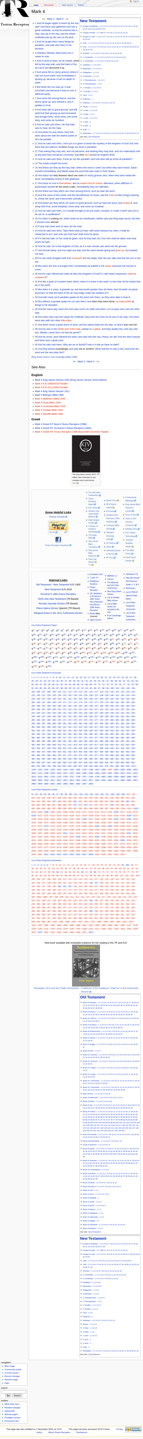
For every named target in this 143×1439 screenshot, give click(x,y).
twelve (64, 135)
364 (133, 734)
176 (91, 702)
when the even (66, 309)
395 (85, 741)
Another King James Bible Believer (93, 514)
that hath (50, 238)
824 (64, 766)
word (64, 163)
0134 (116, 815)
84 (94, 648)
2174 (40, 773)
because (116, 266)
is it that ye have (100, 344)
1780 (91, 769)
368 (48, 738)
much (46, 75)
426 (38, 748)
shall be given (70, 238)
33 (36, 297)
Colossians (87, 76)
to (137, 211)
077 (106, 805)
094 (91, 808)
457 (96, 752)
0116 (116, 812)
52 (119, 639)
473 (75, 755)
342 (122, 730)
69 (113, 643)
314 (80, 727)
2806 (129, 777)
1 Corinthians (88, 57)
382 (122, 738)
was (47, 37)
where (73, 72)
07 (57, 794)
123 (35, 661)
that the (121, 258)
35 (36, 309)
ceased (136, 337)
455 (85, 752)
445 (33, 752)
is (56, 246)
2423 (59, 773)
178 (101, 702)
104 (111, 652)
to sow (45, 56)
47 (89, 639)
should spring (103, 250)
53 (125, 639)
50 (107, 639)
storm (66, 324)
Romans (86, 53)
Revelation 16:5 (96, 574)
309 (54, 727)
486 (38, 759)
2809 (40, 780)
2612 (122, 773)
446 (38, 752)
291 (64, 723)
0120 (33, 815)
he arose (47, 337)
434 (80, 748)
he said (45, 124)
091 (75, 808)
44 (70, 639)
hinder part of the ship (69, 329)
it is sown (91, 281)
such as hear (98, 191)
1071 (133, 766)
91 (137, 648)
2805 (122, 777)
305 (33, 727)
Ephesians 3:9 (132, 574)
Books (92, 614)
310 (59, 727)
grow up (120, 250)
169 (54, 702)
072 (80, 805)
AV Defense (111, 543)
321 (117, 727)
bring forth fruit (42, 206)
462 (122, 752)
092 (80, 808)
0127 (78, 815)
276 (91, 720)
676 (38, 766)
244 (133, 713)
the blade (92, 258)
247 (43, 716)
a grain (50, 281)
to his (44, 305)
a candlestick (52, 214)
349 (54, 734)
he (61, 30)
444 (133, 748)
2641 (46, 777)
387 (43, 741)
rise (64, 250)
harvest (130, 266)
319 (106, 727)
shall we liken (71, 274)
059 (117, 801)
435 (85, 748)
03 (41, 794)
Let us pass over (115, 309)
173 (75, 702)
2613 (129, 773)
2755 (59, 777)
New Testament (93, 21)
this (78, 159)
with (54, 135)
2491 (110, 773)
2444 (78, 773)
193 (75, 706)
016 (102, 794)
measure (104, 230)
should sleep (49, 250)
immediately (67, 75)
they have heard (120, 167)
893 (122, 766)
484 (133, 755)
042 (133, 798)
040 (122, 798)
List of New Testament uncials (44, 789)
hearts (111, 171)
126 (56, 661)
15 (127, 26)
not (41, 75)
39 (36, 337)
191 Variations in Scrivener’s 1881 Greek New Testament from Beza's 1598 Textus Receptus (96, 601)
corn (132, 258)
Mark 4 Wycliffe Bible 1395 (49, 414)
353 (75, 734)
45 (76, 639)
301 (117, 723)
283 (127, 720)
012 (81, 794)
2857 (135, 780)
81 (76, 648)
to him (59, 238)
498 (101, 759)
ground (64, 109)
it (65, 102)
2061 (135, 769)
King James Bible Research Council (132, 507)
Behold (51, 53)
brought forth (46, 116)
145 (33, 699)
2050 (110, 769)
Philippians (87, 72)
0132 (110, 815)
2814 (71, 780)
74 (34, 648)
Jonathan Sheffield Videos (129, 543)
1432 (71, 769)
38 (36, 329)
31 (36, 281)
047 (54, 801)
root (72, 90)
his (70, 45)
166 (38, 702)
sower (46, 163)
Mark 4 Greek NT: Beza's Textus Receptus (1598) (61, 424)
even (129, 238)
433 (75, 748)
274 (80, 720)
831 (101, 766)
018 (112, 794)
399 (106, 741)
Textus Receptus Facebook (57, 545)
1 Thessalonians (89, 80)
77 (52, 648)
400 (112, 741)
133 (106, 661)
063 (33, 805)
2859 (40, 784)
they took (90, 317)
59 (52, 643)
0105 (46, 812)
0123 (52, 815)
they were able (112, 297)
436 (91, 748)
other (44, 109)
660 (127, 762)
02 (37, 794)
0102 (136, 808)
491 (64, 759)
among (55, 98)
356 (91, 734)
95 (52, 652)
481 (117, 755)
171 (64, 702)
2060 (129, 769)
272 (70, 720)
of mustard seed (63, 281)
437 (96, 748)
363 (127, 734)
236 (91, 713)
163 (127, 699)
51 (113, 639)
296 (91, 723)
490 (59, 759)
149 (54, 699)
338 (101, 730)
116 (92, 657)
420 (112, 745)
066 (48, 805)
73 (137, 643)
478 (101, 755)
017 (107, 794)
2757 (71, 777)
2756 (65, 777)
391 (64, 741)
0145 (78, 819)
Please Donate (57, 516)
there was (44, 340)
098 (112, 808)
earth (52, 75)
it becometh (66, 198)
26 (99, 29)
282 (122, 720)
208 (48, 709)
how (98, 159)
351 (64, 734)
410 (59, 745)
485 (33, 759)
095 (96, 808)
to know (88, 143)
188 (48, 706)
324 (133, 727)
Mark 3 (50, 19)
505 (33, 762)
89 (125, 648)
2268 (46, 773)
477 (96, 755)
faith (115, 344)
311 (64, 727)
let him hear (55, 128)
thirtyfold (62, 206)
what (77, 230)
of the (74, 64)
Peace (105, 337)
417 (96, 745)
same (50, 309)
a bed (123, 211)
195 (85, 706)
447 (43, 752)
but (131, 143)
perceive (79, 151)
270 (59, 720)
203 (127, 706)
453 (75, 752)
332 (70, 730)
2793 (97, 777)
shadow (100, 293)
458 (101, 752)
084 (38, 808)
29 (36, 266)
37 (36, 324)
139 (42, 666)
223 (127, 709)
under (97, 211)
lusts (111, 195)
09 (66, 794)
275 (85, 720)
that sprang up (52, 113)
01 (32, 794)
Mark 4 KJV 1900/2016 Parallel (51, 383)
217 (96, 709)
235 (85, 713)
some (44, 72)
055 (96, 801)
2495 (116, 773)
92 (34, 652)
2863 (65, 784)
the (72, 23)
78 (58, 648)
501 (117, 759)
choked (60, 102)
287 (43, 723)
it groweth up (66, 289)
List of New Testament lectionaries (130, 616)
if (83, 246)
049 (64, 801)
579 (70, 762)
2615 (33, 777)
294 (80, 723)
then (100, 258)
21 (86, 29)
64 (83, 643)
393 (75, 741)
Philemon (86, 99)
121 (127, 657)
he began (47, 23)
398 (101, 741)
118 (106, 657)
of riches (94, 195)
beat (97, 324)
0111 (84, 812)
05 (49, 794)
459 (106, 752)
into (112, 246)
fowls (67, 64)
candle (71, 211)
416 (91, 745)
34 (36, 301)
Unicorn (110, 579)
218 (101, 709)
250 (59, 716)
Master (43, 332)
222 (122, 709)
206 (38, 709)
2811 (52, 780)
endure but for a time (91, 183)
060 (122, 801)
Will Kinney (130, 588)
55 (137, 639)
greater (94, 289)
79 (64, 648)
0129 (91, 815)
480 (112, 755)
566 (64, 762)
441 (117, 748)
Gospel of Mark (89, 33)
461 (117, 752)
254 (80, 716)
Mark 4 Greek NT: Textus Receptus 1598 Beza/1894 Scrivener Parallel (72, 432)
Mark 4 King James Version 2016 (52, 380)
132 (99, 661)
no (64, 79)
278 (101, 720)
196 (91, 706)
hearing (94, 151)
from (103, 238)
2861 (52, 784)
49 (101, 639)
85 (101, 648)
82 (83, 648)
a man (88, 246)
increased (70, 113)
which (67, 218)
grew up (46, 102)
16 (129, 26)
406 (38, 745)
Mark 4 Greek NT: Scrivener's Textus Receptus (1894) (63, 428)
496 (91, 759)
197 (96, 706)
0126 (71, 815)
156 (91, 699)
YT (89, 565)
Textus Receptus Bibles (92, 501)
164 (133, 699)
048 (59, 801)
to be (86, 211)
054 (91, 801)
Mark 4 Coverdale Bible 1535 (50, 406)
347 (43, 734)
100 (83, 652)
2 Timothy (87, 91)
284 (133, 720)
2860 (46, 784)
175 (85, 702)
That (40, 151)
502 (122, 759)
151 (64, 699)
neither (99, 218)
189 (54, 706)
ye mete (114, 230)
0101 (129, 808)
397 (96, 741)
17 (132, 26)
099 (117, 808)
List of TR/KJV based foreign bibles (132, 595)
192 (70, 706)
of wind (74, 324)
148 (48, 699)
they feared (49, 349)
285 (33, 723)
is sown (97, 167)
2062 (33, 773)
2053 (116, 769)
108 (35, 657)
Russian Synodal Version (52, 603)
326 (38, 730)
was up (59, 87)
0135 (122, 815)
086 (48, 808)
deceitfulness (83, 195)
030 (70, 798)
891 (112, 766)
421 (117, 745)
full (127, 258)
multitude (45, 30)
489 (54, 759)
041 (127, 798)
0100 (123, 808)
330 (59, 730)
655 (101, 762)
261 (117, 716)
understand (129, 151)
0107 (59, 812)
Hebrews (86, 103)
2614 (135, 773)
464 (133, 752)
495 (85, 759)
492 (70, 759)
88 (119, 648)
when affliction (122, 183)
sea (57, 34)
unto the (92, 337)
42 (58, 639)
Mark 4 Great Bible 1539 (48, 402)
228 (48, 713)
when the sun (48, 87)
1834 (103, 769)
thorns (63, 98)
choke (41, 198)
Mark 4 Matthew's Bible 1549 (50, 398)
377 (96, 738)
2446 (91, 773)
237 (96, 713)
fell (36, 64)
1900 (74, 357)
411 (64, 745)
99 (76, 652)
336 (91, 730)
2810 (46, 780)
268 (48, 720)
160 (112, 699)
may (76, 293)
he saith (90, 309)
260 (112, 716)
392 (70, 741)
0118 (129, 812)
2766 (78, 777)
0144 (71, 819)
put (91, 211)
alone (60, 132)
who (105, 175)
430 (59, 748)
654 (96, 762)
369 (54, 738)
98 (70, 652)
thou (57, 332)
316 (91, 727)
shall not (74, 218)
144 (133, 695)
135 (120, 661)
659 (122, 762)
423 (127, 745)
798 (54, 766)
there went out (63, 53)
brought (79, 211)
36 (36, 317)
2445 (84, 773)
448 (48, 752)
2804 (116, 777)
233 (75, 713)
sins (87, 155)
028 (59, 798)
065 (43, 805)
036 (101, 798)
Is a (65, 211)
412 (70, 745)
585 (75, 762)
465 (33, 755)
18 (134, 26)
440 (112, 748)
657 (112, 762)
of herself (76, 258)
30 (36, 274)
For (40, 218)
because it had (54, 79)
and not (132, 211)
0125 (65, 815)
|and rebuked (60, 337)
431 (64, 748)
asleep (85, 329)
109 (42, 657)
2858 (33, 784)
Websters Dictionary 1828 (110, 535)
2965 (91, 784)
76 (46, 648)
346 (38, 734)
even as (104, 317)
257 (96, 716)
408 (48, 745)
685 (43, 766)
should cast (98, 246)
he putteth (93, 266)
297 (96, 723)
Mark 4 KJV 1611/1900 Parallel (51, 387)
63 (76, 643)
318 (101, 727)
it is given (78, 143)
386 (38, 741)
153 (75, 699)
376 (91, 738)
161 (117, 699)
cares (50, 195)
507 (43, 762)
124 (42, 661)
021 (128, 794)
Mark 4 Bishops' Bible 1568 (49, 395)
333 (75, 730)
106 (126, 652)
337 (96, 730)
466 (38, 755)
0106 (52, 812)
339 (106, 730)
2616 (40, 777)
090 (70, 808)
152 (70, 699)
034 (91, 798)
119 (113, 657)
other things (123, 195)
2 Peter (86, 114)
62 (70, 643)
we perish (74, 332)
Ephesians (87, 68)
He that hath (68, 124)
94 (46, 652)
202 (122, 706)
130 (84, 661)
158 (101, 699)
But (38, 87)
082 (133, 805)
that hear (72, 234)
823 (59, 766)
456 (91, 752)
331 (64, 730)
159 (106, 699)
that (43, 147)
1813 (97, 769)
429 (54, 748)
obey (56, 352)
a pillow (96, 329)
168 (48, 702)
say (130, 329)
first (84, 258)
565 (59, 762)
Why (65, 344)
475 (85, 755)
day (79, 250)
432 (70, 748)
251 (64, 716)
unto (68, 26)
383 (127, 738)
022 (133, 794)
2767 (84, 777)
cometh (39, 171)
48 (94, 639)
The (40, 163)
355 (85, 734)
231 (64, 713)
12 (119, 26)
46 (83, 639)
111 (56, 657)
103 (104, 652)
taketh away (68, 171)
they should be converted (60, 155)
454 (80, 752)
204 (133, 706)
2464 (103, 773)
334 (80, 730)
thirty (63, 116)
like (44, 281)
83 (89, 648)
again (55, 23)
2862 (59, 784)
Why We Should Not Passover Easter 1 (132, 581)
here (74, 483)
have (45, 183)
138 (35, 666)
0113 (97, 812)
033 (85, 798)
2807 (135, 777)
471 (64, 755)
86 (107, 648)
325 (33, 730)
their (105, 171)
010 (70, 794)
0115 (110, 812)
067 (54, 805)
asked (71, 135)
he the (80, 297)
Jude (85, 129)
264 (133, 716)
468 (48, 755)
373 (75, 738)
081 (127, 805)
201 (117, 706)
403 (127, 741)
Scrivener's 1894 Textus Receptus (58, 594)
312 (70, 727)
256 (91, 716)
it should (39, 222)
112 (63, 657)
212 (70, 709)
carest (51, 332)
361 (117, 734)
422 (122, 745)
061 (127, 801)
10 (114, 26)
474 (80, 755)
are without (51, 147)
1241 (46, 769)
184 (133, 702)
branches (40, 293)
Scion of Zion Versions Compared (130, 522)
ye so (75, 344)
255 (85, 716)
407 (43, 745)
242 (122, 713)
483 (127, 755)
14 (124, 26)
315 (85, 727)
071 (75, 805)
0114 (103, 812)
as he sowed (65, 60)
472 (70, 755)
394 (80, 741)
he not (71, 301)
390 (59, 741)
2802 (103, 777)
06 (53, 794)
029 (64, 798)
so (78, 183)
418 (101, 745)
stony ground (62, 72)
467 (43, 755)
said (52, 45)
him (73, 26)
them (54, 41)
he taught (47, 41)
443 (127, 748)
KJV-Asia (110, 511)
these (46, 167)
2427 (65, 773)
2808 (33, 780)
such (56, 297)
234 (80, 713)
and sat (44, 34)
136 (127, 661)
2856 (129, 780)
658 (117, 762)
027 (54, 798)
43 (64, 639)
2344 (52, 773)
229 (54, 713)
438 (101, 748)
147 (43, 699)
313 (75, 727)
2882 (78, 784)
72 (131, 643)
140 (49, 666)
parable (47, 139)
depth (69, 79)
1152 (40, 769)
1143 (33, 769)
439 (106, 748)
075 (96, 805)
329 (54, 730)
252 (70, 716)
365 (33, 738)
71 (125, 643)
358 (101, 734)
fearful (82, 344)
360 (112, 734)
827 (80, 766)
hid (60, 218)
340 (112, 730)
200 (112, 706)
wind (74, 337)
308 (48, 727)
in (50, 34)
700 (48, 766)
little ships (66, 320)
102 (97, 652)
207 (43, 709)
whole (72, 34)
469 (54, 755)
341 (117, 730)
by (69, 23)
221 (117, 709)
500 (112, 759)
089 (64, 808)
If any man (43, 226)
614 (80, 762)
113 (70, 657)
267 (43, 720)
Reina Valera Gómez (47, 608)
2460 (97, 773)
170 (59, 702)
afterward (108, 183)
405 (33, 745)
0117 (122, 812)
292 (70, 723)
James (85, 107)
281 (117, 720)
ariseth (51, 187)
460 (112, 752)
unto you (63, 234)
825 (70, 766)
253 (75, 716)
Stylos (108, 547)
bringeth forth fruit (62, 258)
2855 (122, 780)
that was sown (92, 171)
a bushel (104, 211)
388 (48, 741)
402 (122, 741)
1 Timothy (87, 88)
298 (101, 723)
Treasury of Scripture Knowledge (93, 529)
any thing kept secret (120, 218)
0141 (52, 819)
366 (38, 738)
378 (101, 738)
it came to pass (50, 60)
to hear (43, 128)
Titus (85, 95)
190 (59, 706)
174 (80, 702)
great (135, 289)
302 (122, 723)
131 (92, 661)
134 (113, 661)
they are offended (99, 187)
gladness (74, 179)
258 (101, 716)
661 (133, 762)
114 (77, 657)
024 (38, 798)
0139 (40, 819)
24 (94, 29)
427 (43, 748)
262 (122, 716)
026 (48, 798)
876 (106, 766)
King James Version (41, 357)
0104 (40, 812)
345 (33, 734)
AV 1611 (109, 558)
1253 (52, 769)
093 (85, 808)
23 (91, 29)
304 (133, 723)
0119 (135, 812)
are (51, 167)
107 (133, 652)
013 (86, 794)
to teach (63, 23)
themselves (65, 183)
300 (112, 723)
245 (33, 716)
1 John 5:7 (94, 578)
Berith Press (111, 500)
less (114, 281)
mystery (100, 143)
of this (56, 195)
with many (48, 297)
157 (96, 699)
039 (117, 798)
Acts (84, 47)
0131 (103, 815)
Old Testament (94, 137)
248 (48, 716)
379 (106, 738)
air (36, 68)
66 (94, 643)
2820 (110, 780)
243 (127, 713)
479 (106, 755)
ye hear (84, 230)
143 (127, 695)
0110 (78, 812)
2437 (71, 773)
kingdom (116, 143)
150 (59, 699)
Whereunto (57, 274)
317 (96, 727)
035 (96, 798)
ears (37, 128)
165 (33, 702)
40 (36, 344)
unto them (60, 45)
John (85, 43)
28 (104, 29)
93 (40, 652)
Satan (134, 167)
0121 (40, 815)
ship (125, 317)
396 (91, 741)
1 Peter (86, 110)
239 (106, 713)
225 (33, 713)
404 (133, 741)
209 (54, 709)
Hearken (41, 53)
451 (64, 752)
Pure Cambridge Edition (61, 357)
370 (59, 738)
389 (54, 741)
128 (70, 661)
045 (43, 801)
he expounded (123, 301)
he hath (46, 242)
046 (48, 801)
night (69, 250)
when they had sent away (56, 317)
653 (91, 762)
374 (80, 738)
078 (112, 805)
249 (54, 716)
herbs (110, 289)
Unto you (68, 143)
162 (122, 699)
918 (127, 766)
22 (89, 29)
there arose (49, 324)
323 (127, 727)
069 (64, 805)
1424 (65, 769)
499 (106, 759)
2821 (116, 780)
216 (91, 709)
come (47, 222)
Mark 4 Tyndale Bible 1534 (49, 410)
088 (59, 808)
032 (80, 798)
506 (38, 762)
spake (73, 297)
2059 (122, 769)
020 (123, 794)
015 (96, 794)
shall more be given (88, 234)
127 (63, 661)
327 (43, 730)
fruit (48, 105)
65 (89, 643)
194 (80, 706)
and (43, 26)
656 (106, 762)
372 (70, 738)
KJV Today (92, 508)
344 (133, 730)
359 (106, 734)
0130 (97, 815)
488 (48, 759)
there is (46, 218)
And (39, 23)
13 (122, 26)
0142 (59, 819)
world (63, 195)
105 (118, 652)
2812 (59, 780)
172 (70, 702)
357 (96, 734)
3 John (85, 126)
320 (112, 727)
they (66, 132)
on (63, 37)
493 (75, 759)
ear (36, 261)
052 (80, 801)
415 (85, 745)
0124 (59, 815)
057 (106, 801)
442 (122, 748)
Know (66, 159)
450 (59, 752)
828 (85, 766)
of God (125, 143)
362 (122, 734)
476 (91, 755)
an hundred (58, 120)
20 (84, 29)
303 (127, 723)
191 (64, 706)
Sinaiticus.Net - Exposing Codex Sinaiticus (113, 518)
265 (33, 720)
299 (106, 723)
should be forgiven (99, 155)
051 (75, 801)
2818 (97, 780)
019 (118, 794)
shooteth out (124, 289)
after (114, 258)
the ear (107, 258)
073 (85, 805)
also (43, 320)
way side (50, 64)
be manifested (87, 218)
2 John (85, 122)
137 (134, 661)
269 (54, 720)
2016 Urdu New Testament (52, 599)
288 (48, 723)
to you (49, 234)
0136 (129, 815)
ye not (73, 159)
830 (96, 766)
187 (43, 706)
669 (33, 766)
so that (55, 30)
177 (96, 702)
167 (43, 702)
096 (101, 808)
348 (48, 734)
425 (33, 748)
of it (106, 293)
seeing (47, 151)
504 (133, 759)
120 (120, 657)
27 (101, 29)
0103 (33, 812)
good (57, 109)
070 (70, 805)
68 (107, 643)
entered (67, 30)
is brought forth (65, 266)
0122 (46, 815)
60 (58, 643)
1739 (84, 769)
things (71, 147)
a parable (56, 301)
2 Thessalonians (89, 84)
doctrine (39, 48)
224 (133, 709)
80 (70, 648)
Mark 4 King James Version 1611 (52, 391)
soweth (53, 163)
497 (96, 759)
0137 (135, 815)
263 (127, 716)
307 (43, 727)
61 (64, 643)
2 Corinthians (88, 61)
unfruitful (77, 198)
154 (80, 699)
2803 (110, 777)
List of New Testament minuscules (130, 606)
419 (106, 745)
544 (54, 762)
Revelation (87, 133)
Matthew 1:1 (112, 576)
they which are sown (64, 191)
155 (85, 699)
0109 (71, 812)
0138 (33, 819)
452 (70, 752)
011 (75, 794)
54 (131, 639)
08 (62, 794)
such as (97, 203)
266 (38, 720)
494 (80, 759)
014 (91, 794)
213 (75, 709)
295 (85, 723)
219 (106, 709)
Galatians (86, 65)
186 (38, 706)
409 (54, 745)
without (46, 301)
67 (101, 643)
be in (37, 285)
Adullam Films (131, 529)
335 (85, 730)
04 (45, 794)
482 (122, 755)
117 (99, 657)
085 (43, 808)
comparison (121, 274)
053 (85, 801)
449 (54, 752)
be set (38, 214)
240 (112, 713)
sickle (108, 266)
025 (43, 798)
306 (38, 727)
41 (36, 349)
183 (127, 702)
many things (64, 41)
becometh (84, 289)
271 (64, 720)
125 (49, 661)
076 (101, 805)
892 (117, 766)
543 (48, 762)
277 (96, 720)
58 (46, 643)
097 (106, 808)
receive (58, 179)
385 (33, 741)
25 (96, 29)
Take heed (68, 230)
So (53, 246)
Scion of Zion (130, 515)
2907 (84, 784)
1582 (78, 769)
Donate (52, 532)
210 (59, 709)
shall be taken (118, 238)
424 (133, 745)
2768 (91, 777)
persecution (41, 187)
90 (131, 648)
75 (40, 648)
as (81, 246)
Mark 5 (60, 19)
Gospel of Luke (89, 37)
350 (59, 734)
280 (112, 720)
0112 (91, 812)
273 (75, 720)
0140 (46, 819)
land (71, 37)
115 (84, 657)
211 (64, 709)
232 (70, 713)
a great (59, 324)
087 (54, 808)
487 (43, 759)
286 (38, 723)
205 (33, 709)
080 (122, 805)
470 (59, 755)
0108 (65, 812)
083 (33, 808)
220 (112, 709)
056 (101, 801)
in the (102, 266)
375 (85, 738)
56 (34, 643)
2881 (71, 784)
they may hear (105, 151)
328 (48, 730)
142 (122, 695)
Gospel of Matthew (90, 26)
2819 (103, 780)
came (41, 68)
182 (122, 702)
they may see (58, 151)
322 (122, 727)
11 (117, 26)
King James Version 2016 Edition (88, 380)
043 (33, 801)
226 (38, 713)
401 (117, 741)
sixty (37, 120)
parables (39, 45)
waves (91, 324)
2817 (91, 780)
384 (133, 738)
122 (134, 657)
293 (75, 723)
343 (127, 730)
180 (112, 702)
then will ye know (109, 159)
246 (38, 716)
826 (75, 766)
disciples (52, 305)
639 (85, 762)
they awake (112, 329)
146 (38, 699)
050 (70, 801)
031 (75, 798)
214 (80, 709)
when (46, 132)
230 (59, 713)
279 (106, 720)
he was (53, 132)
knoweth (133, 250)
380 (112, 738)
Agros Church (95, 620)
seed (107, 246)
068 (59, 805)
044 (38, 801)
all (59, 147)
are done (79, 147)
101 (90, 652)
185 (33, 706)
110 (49, 657)
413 (75, 745)
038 (112, 798)
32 (36, 289)
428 (48, 748)
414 (80, 745)
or (131, 183)
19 (137, 26)
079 (117, 805)
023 (33, 798)
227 (43, 713)
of (116, 195)
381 (117, 738)
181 (117, 702)
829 (91, 766)
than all (121, 281)
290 (59, 723)
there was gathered (55, 26)
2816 (84, 780)
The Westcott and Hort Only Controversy (113, 585)
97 (64, 652)
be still (113, 337)
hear (104, 203)
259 (106, 716)
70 (119, 643)
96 (58, 652)
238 (101, 713)
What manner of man (106, 349)
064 (38, 805)
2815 (78, 780)
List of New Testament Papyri (44, 625)
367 (43, 738)
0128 (84, 815)
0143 (65, 819)
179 (106, 702)
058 (112, 801)
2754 (52, 777)
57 (40, 643)
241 (117, 713)
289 (54, 723)
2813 (65, 780)
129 (77, 661)
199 (106, 706)
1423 (59, 769)
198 (101, 706)
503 (127, 759)
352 (70, 734)
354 (80, 734)
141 (117, 695)
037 (106, 798)
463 (127, 752)
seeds (133, 281)
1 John (85, 118)
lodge (82, 293)
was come (79, 309)
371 (64, 738)
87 (113, 648)
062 (133, 801)
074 (91, 805)
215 (85, 709)
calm (60, 340)
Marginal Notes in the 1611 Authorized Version (58, 613)
